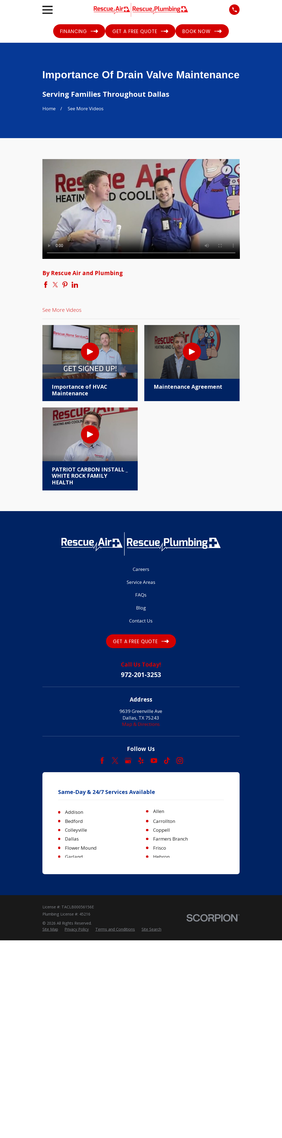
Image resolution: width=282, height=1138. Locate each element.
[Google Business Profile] (128, 760)
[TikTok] (167, 760)
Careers (141, 569)
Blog (141, 608)
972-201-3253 (141, 675)
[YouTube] (154, 760)
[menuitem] (50, 929)
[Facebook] (102, 760)
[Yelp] (141, 760)
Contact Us (141, 621)
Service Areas (141, 582)
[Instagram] (180, 760)
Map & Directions (141, 724)
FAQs (141, 595)
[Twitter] (115, 760)
